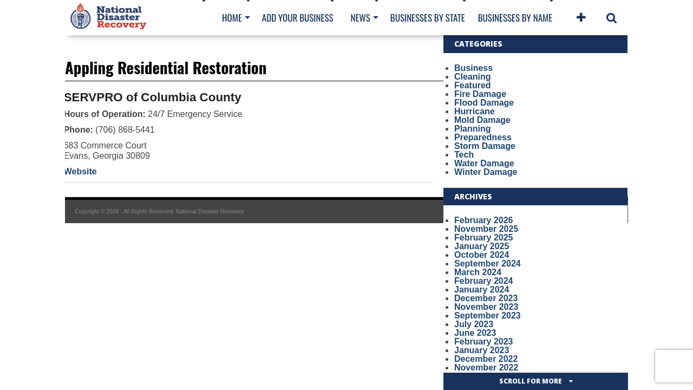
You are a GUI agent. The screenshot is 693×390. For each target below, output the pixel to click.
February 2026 (483, 220)
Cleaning (472, 76)
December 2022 (486, 358)
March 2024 (477, 272)
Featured (472, 85)
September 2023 (487, 315)
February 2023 (483, 341)
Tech (464, 154)
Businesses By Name (515, 17)
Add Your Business (298, 17)
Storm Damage (484, 146)
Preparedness (483, 137)
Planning (472, 128)
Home (232, 17)
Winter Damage (485, 172)
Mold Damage (482, 120)
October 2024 (481, 254)
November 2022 (486, 367)
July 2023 (473, 324)
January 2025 (481, 246)
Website (80, 171)
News (360, 17)
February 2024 (483, 280)
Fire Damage (480, 94)
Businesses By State (427, 17)
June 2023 (475, 332)
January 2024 (481, 289)
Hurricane (474, 111)
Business (473, 68)
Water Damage (484, 163)
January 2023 (481, 350)
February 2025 (483, 237)
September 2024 (487, 263)
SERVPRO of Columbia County (152, 97)
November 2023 (486, 306)
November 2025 (486, 228)
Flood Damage (484, 102)
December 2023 (486, 298)
